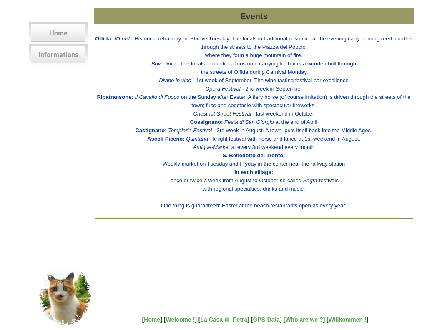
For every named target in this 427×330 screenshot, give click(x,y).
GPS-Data (266, 319)
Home (152, 319)
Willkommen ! (348, 319)
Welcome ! (180, 319)
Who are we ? (304, 319)
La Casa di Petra (223, 319)
